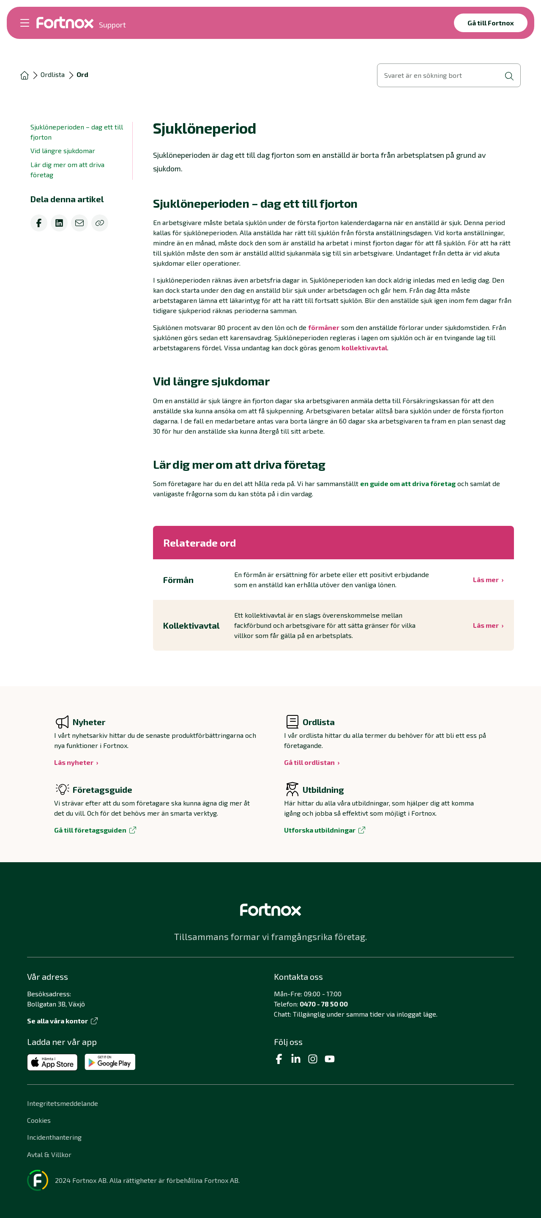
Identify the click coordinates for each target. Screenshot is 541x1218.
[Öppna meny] (24, 23)
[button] (333, 203)
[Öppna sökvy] (449, 75)
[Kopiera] (100, 223)
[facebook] (38, 222)
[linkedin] (59, 222)
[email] (79, 222)
